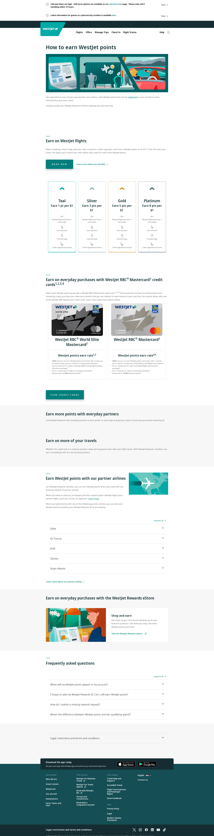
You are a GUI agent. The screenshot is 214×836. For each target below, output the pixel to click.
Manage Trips (102, 32)
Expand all (158, 520)
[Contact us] (143, 780)
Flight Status (129, 32)
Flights (79, 32)
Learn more (93, 498)
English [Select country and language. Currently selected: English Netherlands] (144, 775)
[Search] (168, 32)
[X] (134, 829)
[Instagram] (140, 829)
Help (162, 32)
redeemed (132, 97)
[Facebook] (146, 829)
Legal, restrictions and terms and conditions (69, 829)
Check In (116, 32)
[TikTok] (164, 829)
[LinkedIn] (152, 829)
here (114, 15)
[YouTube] (158, 829)
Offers (89, 32)
